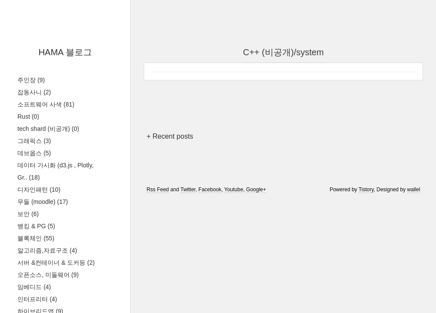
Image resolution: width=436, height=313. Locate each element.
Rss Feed (157, 189)
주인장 (31, 80)
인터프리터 (37, 299)
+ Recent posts (169, 136)
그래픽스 (34, 140)
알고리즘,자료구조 (47, 250)
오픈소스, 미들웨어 (48, 274)
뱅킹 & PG (36, 226)
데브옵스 (34, 153)
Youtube (233, 189)
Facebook (210, 189)
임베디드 (34, 286)
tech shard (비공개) (48, 128)
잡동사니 (34, 92)
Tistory (366, 189)
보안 (28, 213)
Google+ (256, 189)
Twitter (188, 189)
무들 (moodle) (42, 201)
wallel (413, 189)
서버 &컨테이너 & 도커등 (56, 262)
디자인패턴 (39, 189)
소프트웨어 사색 (45, 104)
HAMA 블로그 (64, 52)
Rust (28, 116)
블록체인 (35, 238)
